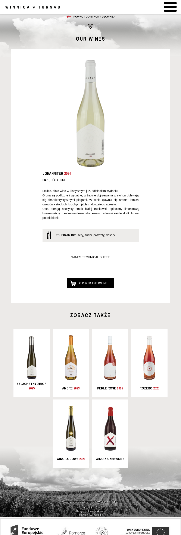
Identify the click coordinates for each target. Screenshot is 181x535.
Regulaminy (90, 507)
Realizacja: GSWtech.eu (90, 514)
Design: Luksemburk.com (90, 511)
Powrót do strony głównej (94, 16)
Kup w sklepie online (93, 283)
